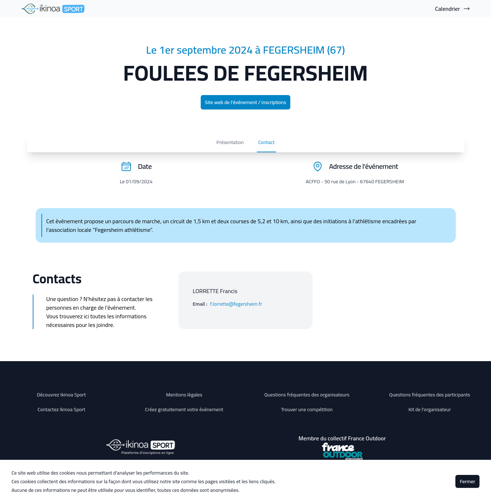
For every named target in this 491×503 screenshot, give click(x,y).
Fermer (467, 481)
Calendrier (452, 8)
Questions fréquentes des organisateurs (307, 394)
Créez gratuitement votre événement (184, 409)
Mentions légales (184, 394)
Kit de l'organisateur (429, 409)
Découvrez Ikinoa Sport (61, 394)
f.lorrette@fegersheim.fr (236, 310)
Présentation (65, 145)
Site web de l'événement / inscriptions (245, 102)
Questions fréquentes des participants (429, 394)
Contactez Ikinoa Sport (61, 409)
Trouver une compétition (307, 409)
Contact (101, 145)
